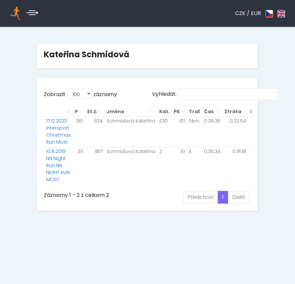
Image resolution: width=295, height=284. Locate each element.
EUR (256, 13)
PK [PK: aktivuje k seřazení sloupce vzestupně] (177, 111)
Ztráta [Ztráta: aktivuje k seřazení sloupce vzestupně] (232, 111)
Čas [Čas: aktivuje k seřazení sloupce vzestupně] (209, 111)
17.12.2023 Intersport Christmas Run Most (58, 131)
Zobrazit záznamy (80, 93)
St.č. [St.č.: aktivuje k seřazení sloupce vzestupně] (92, 111)
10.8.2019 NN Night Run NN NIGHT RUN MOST (58, 165)
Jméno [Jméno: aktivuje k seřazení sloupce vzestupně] (115, 111)
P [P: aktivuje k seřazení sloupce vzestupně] (76, 111)
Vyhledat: (215, 94)
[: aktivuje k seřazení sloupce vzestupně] (58, 112)
